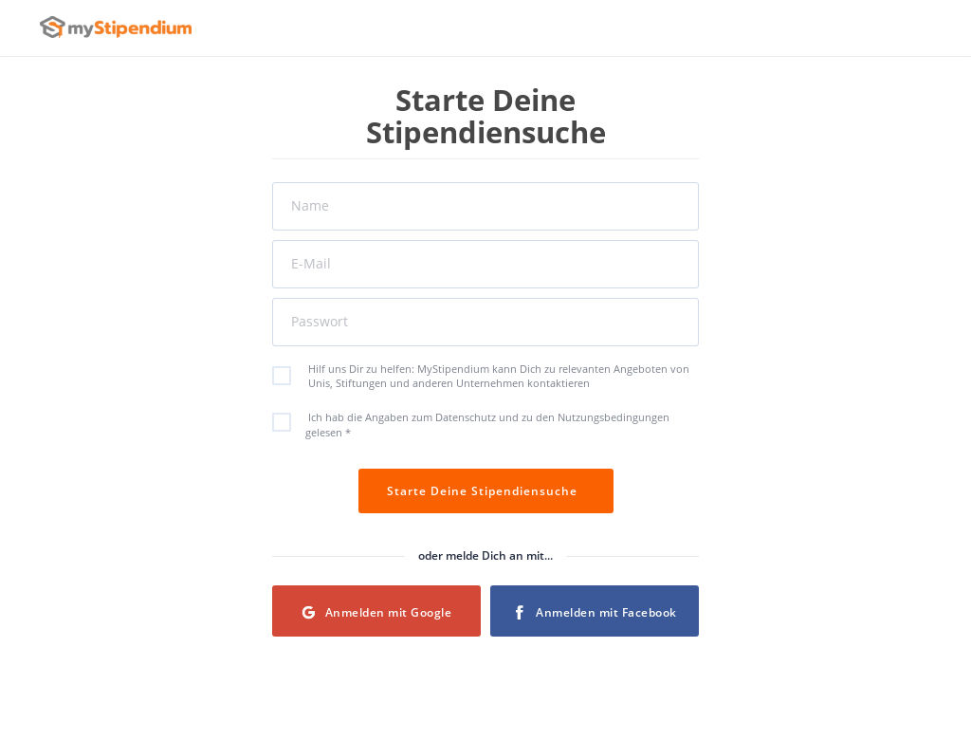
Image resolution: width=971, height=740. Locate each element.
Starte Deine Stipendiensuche (486, 491)
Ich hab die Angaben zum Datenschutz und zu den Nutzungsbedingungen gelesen (480, 424)
